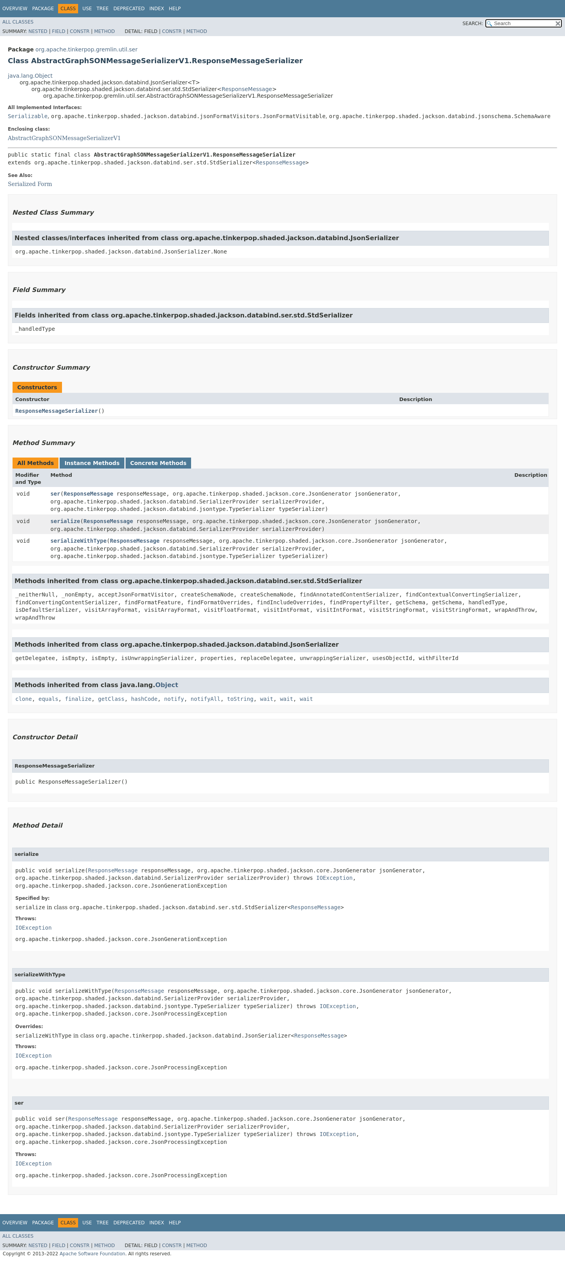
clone (23, 699)
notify (174, 699)
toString (240, 699)
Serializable (27, 116)
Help (175, 8)
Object (167, 685)
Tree (103, 8)
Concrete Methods (158, 463)
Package (43, 8)
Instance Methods (91, 463)
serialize (65, 521)
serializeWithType (78, 541)
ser (55, 494)
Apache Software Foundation (92, 1254)
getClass (111, 699)
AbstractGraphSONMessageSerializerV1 (64, 138)
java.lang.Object (30, 76)
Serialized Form (30, 184)
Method (104, 31)
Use (87, 8)
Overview (14, 8)
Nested (37, 31)
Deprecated (129, 8)
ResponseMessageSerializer (56, 411)
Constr (79, 31)
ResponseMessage (247, 89)
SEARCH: (473, 23)
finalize (78, 699)
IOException (334, 878)
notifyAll (206, 699)
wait (266, 699)
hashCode (144, 699)
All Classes (17, 22)
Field (58, 31)
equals (48, 699)
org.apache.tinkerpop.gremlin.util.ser (86, 49)
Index (156, 8)
